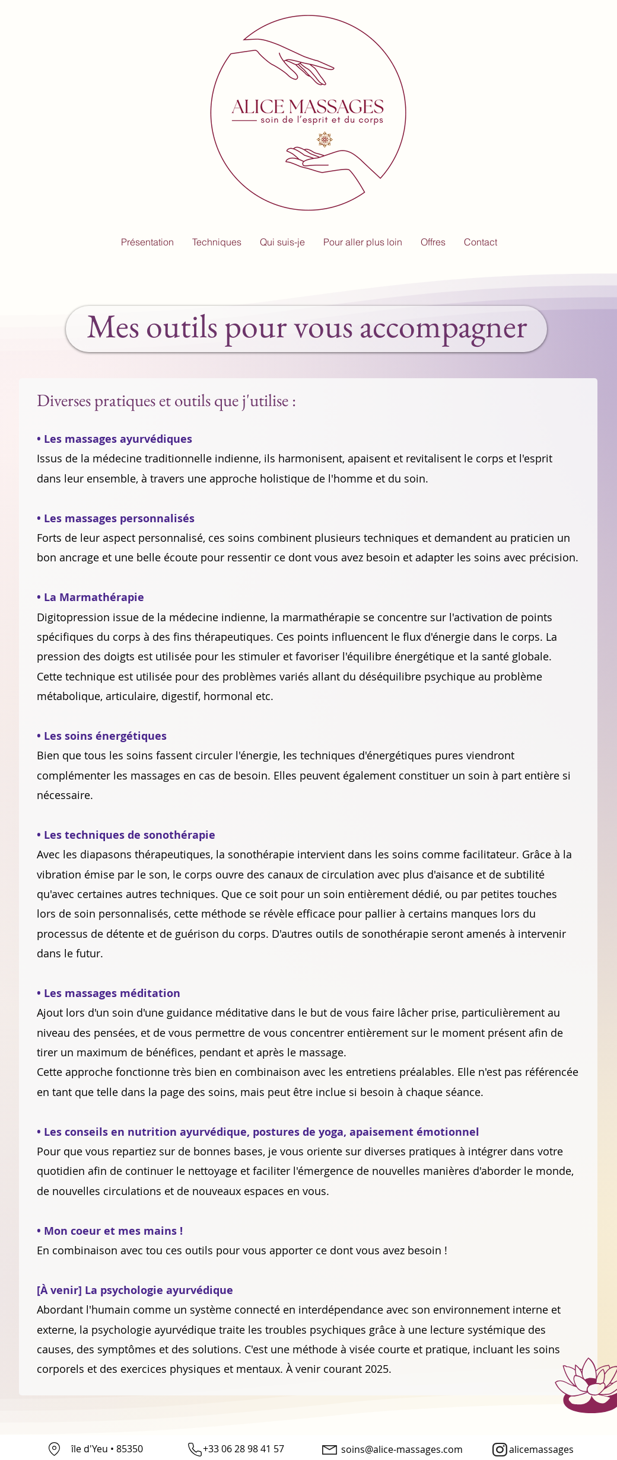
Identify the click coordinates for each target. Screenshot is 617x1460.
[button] (216, 242)
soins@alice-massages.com (402, 1449)
